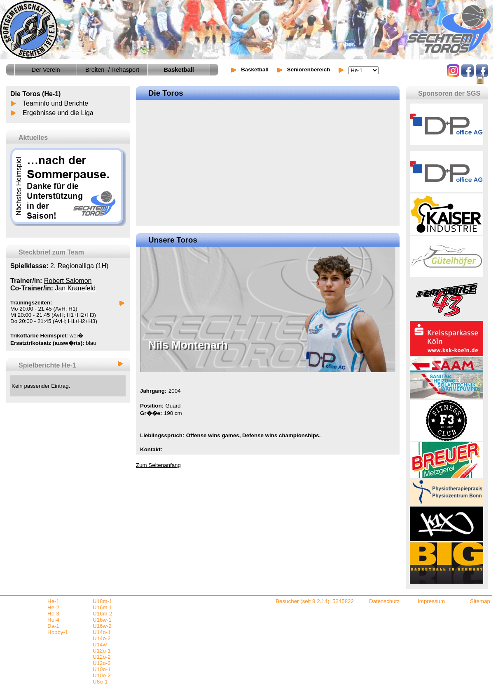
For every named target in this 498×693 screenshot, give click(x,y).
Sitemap (480, 601)
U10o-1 (102, 669)
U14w (100, 644)
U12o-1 (102, 651)
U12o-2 (102, 657)
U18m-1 (102, 601)
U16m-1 (102, 607)
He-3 (53, 613)
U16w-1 (102, 620)
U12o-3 (102, 663)
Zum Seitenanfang (158, 465)
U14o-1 (102, 632)
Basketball (255, 69)
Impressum (431, 601)
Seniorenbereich (308, 69)
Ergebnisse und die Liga (58, 112)
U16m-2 (102, 613)
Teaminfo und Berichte (55, 103)
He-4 (53, 620)
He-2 (53, 607)
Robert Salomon (68, 280)
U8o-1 (100, 682)
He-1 (53, 601)
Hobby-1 (57, 632)
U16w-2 (102, 626)
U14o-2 (102, 638)
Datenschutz (384, 601)
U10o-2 (102, 675)
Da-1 (53, 626)
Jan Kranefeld (75, 288)
